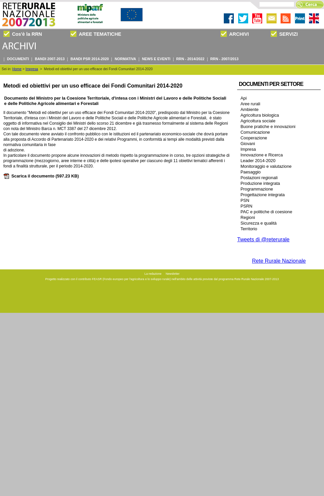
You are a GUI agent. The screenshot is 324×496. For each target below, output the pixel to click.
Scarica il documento (41, 175)
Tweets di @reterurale (263, 239)
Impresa (31, 69)
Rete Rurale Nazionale (279, 261)
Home (17, 69)
